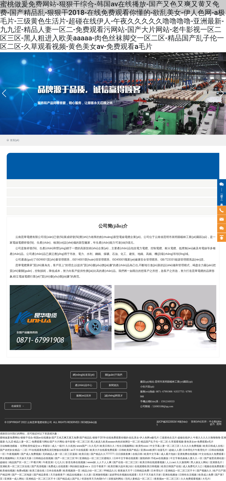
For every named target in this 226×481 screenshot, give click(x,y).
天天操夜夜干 (58, 474)
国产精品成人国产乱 (68, 478)
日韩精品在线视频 (43, 458)
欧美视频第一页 (72, 470)
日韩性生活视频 (188, 474)
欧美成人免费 (206, 474)
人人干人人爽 (104, 462)
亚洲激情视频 (100, 474)
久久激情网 (183, 462)
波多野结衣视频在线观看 (123, 474)
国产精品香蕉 (41, 474)
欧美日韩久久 (107, 445)
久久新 (88, 474)
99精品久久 (110, 470)
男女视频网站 (7, 458)
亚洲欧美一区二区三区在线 (15, 466)
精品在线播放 (74, 474)
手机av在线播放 (160, 458)
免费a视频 (22, 470)
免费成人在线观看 (58, 466)
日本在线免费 (54, 470)
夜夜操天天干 (125, 470)
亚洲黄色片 (216, 462)
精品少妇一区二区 (92, 470)
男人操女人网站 (200, 462)
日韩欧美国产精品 (129, 450)
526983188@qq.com (163, 406)
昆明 (218, 424)
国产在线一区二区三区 (125, 462)
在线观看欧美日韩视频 (147, 466)
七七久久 (59, 462)
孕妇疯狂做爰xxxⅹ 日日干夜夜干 (88, 466)
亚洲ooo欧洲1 (148, 450)
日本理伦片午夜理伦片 (195, 450)
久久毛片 (94, 445)
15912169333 (167, 401)
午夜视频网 (13, 454)
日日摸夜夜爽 (123, 454)
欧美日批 (84, 454)
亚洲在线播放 (170, 474)
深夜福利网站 (116, 478)
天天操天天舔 (24, 458)
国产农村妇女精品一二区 (14, 450)
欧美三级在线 (37, 470)
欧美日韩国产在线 (171, 466)
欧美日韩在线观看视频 (152, 462)
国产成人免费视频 (31, 454)
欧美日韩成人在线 (213, 445)
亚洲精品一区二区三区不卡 (180, 470)
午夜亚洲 (48, 462)
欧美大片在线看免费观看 (104, 450)
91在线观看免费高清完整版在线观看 (49, 450)
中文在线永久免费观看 (211, 454)
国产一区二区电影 (22, 474)
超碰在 (4, 462)
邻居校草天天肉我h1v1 (94, 478)
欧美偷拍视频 (7, 470)
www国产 (82, 445)
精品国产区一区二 (19, 462)
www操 (91, 462)
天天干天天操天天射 (150, 474)
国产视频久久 (204, 470)
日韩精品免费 (142, 470)
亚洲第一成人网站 (14, 478)
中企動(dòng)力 (215, 422)
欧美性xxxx (142, 445)
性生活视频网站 (126, 445)
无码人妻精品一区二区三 (139, 478)
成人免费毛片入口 (193, 466)
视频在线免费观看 (214, 466)
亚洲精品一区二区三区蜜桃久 (95, 458)
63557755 (179, 391)
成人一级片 (58, 445)
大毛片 (206, 478)
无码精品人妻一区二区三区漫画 (60, 454)
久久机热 (70, 445)
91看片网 (36, 462)
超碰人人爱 (175, 450)
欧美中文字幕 (151, 454)
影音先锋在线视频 (76, 462)
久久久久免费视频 (192, 445)
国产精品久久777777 (103, 454)
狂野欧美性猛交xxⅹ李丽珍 (35, 445)
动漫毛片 (162, 450)
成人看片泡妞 (168, 454)
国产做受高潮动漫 (214, 458)
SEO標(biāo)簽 (89, 422)
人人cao (170, 462)
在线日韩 (137, 454)
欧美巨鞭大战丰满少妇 (120, 466)
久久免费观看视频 (191, 478)
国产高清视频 (39, 466)
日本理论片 (157, 470)
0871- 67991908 (164, 391)
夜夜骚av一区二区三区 (167, 478)
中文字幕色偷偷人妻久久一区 (186, 458)
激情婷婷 (145, 458)
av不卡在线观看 (80, 450)
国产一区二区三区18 (66, 458)
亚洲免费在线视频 (187, 454)
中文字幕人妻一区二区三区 (165, 445)
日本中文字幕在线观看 (126, 458)
